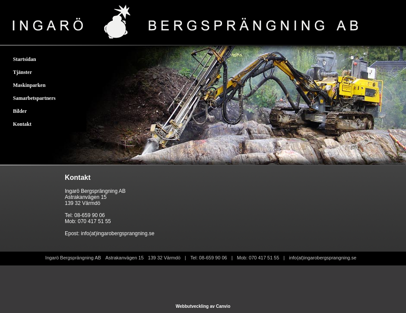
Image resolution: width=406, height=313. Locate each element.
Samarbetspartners (34, 98)
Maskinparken (29, 85)
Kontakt (22, 124)
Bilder (20, 111)
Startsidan (24, 59)
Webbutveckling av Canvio (203, 306)
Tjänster (22, 72)
